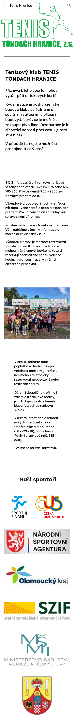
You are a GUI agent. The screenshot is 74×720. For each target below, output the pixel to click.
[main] (37, 75)
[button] (4, 5)
